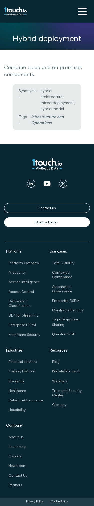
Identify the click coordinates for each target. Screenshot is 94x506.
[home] (15, 11)
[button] (81, 11)
